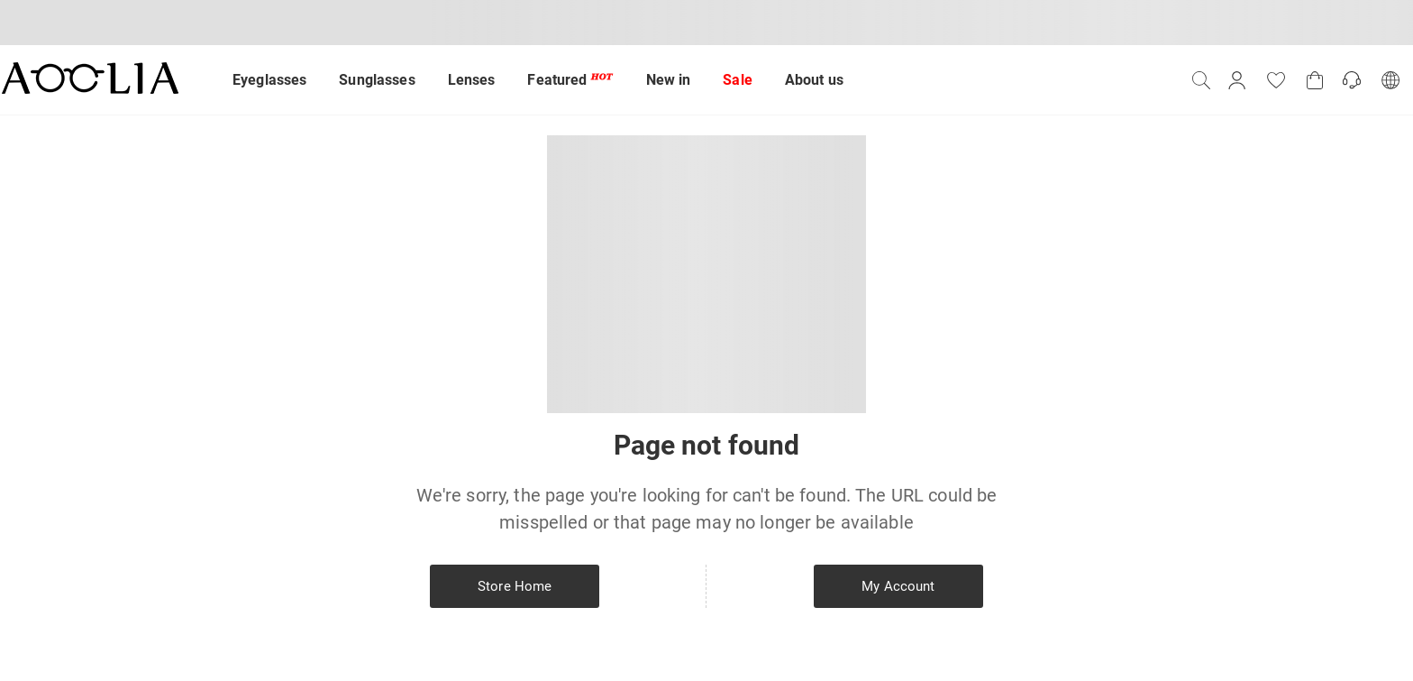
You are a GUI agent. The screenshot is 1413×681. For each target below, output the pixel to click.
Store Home (515, 586)
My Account (897, 586)
